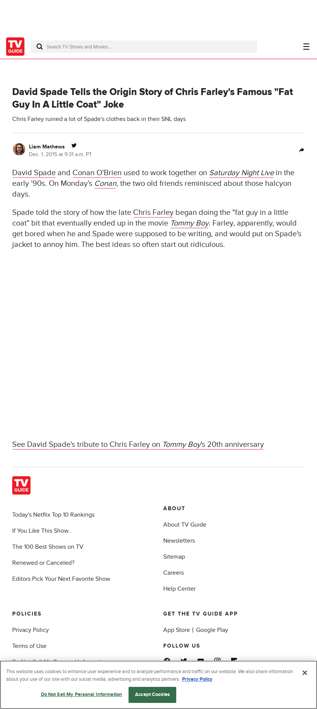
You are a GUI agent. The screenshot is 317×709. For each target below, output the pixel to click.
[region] (158, 685)
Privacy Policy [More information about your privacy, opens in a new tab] (197, 679)
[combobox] (144, 46)
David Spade (34, 172)
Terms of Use (29, 646)
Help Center (179, 589)
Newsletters (179, 541)
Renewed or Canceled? (43, 563)
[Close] (304, 672)
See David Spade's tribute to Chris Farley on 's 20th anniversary (138, 444)
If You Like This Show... (42, 531)
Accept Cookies (152, 694)
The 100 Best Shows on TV (48, 547)
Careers (173, 573)
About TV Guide (184, 525)
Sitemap (174, 557)
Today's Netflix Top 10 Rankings (53, 515)
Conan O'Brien (97, 172)
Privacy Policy (30, 630)
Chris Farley (153, 212)
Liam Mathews (47, 146)
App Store (176, 630)
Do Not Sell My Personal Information (81, 694)
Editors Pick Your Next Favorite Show (61, 579)
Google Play (212, 630)
